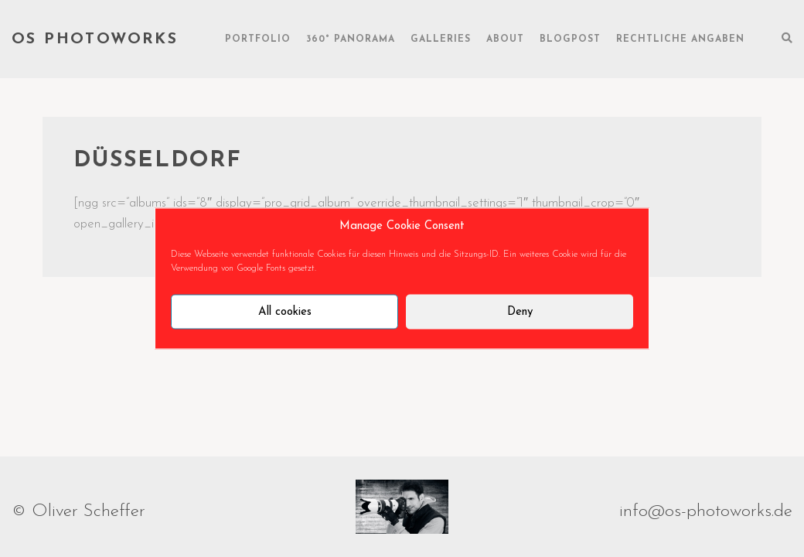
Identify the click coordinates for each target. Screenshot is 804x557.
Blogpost (570, 39)
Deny (520, 311)
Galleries (441, 39)
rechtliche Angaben (680, 39)
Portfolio (258, 39)
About (505, 39)
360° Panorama (350, 39)
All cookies (285, 311)
